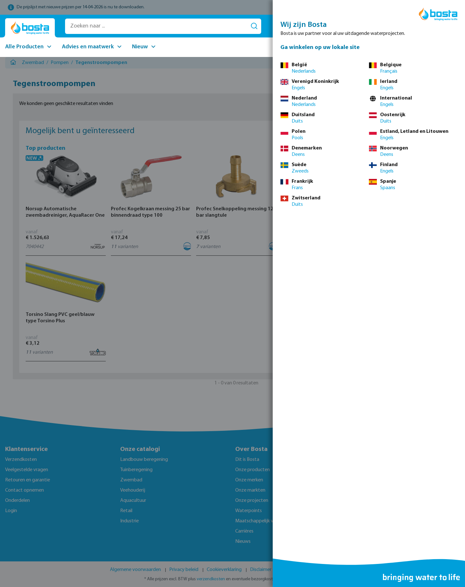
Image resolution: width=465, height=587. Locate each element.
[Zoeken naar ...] (156, 26)
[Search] (254, 26)
